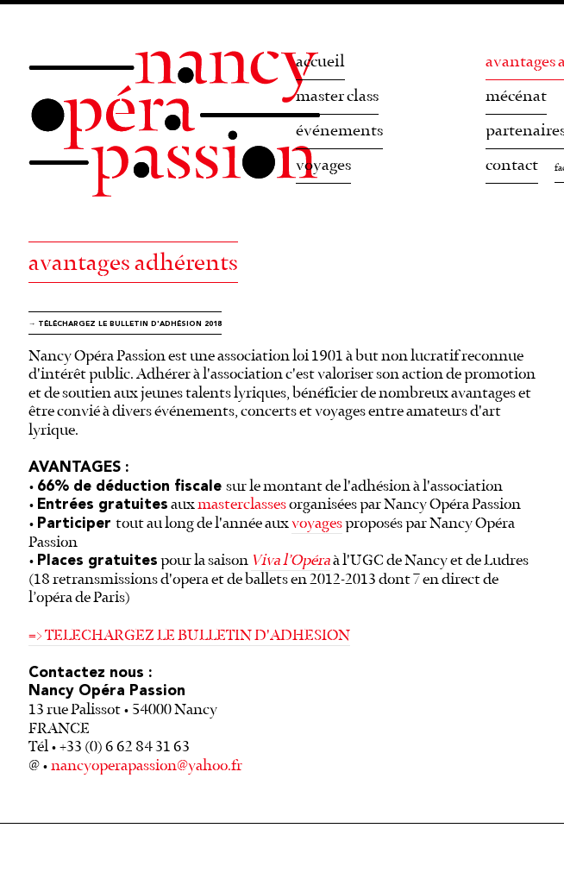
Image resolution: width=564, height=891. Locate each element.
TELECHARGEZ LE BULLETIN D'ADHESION (197, 635)
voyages (323, 165)
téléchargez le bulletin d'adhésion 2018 (130, 324)
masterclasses (241, 504)
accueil (320, 62)
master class (337, 96)
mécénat (516, 96)
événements (339, 131)
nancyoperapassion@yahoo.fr (146, 765)
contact (512, 165)
